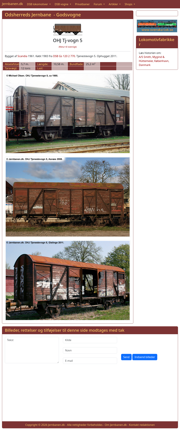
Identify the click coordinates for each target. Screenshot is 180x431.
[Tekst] (32, 350)
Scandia (22, 56)
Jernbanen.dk (12, 4)
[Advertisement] (90, 395)
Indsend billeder (144, 357)
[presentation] (146, 343)
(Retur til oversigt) (68, 46)
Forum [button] (98, 4)
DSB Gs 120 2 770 (64, 56)
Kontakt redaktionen (142, 425)
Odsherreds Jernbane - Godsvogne (43, 15)
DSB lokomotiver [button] (38, 4)
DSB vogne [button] (62, 4)
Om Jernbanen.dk (116, 425)
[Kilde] (90, 340)
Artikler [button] (114, 4)
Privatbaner (82, 4)
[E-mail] (90, 361)
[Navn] (90, 350)
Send (126, 357)
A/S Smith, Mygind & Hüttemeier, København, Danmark (154, 61)
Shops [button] (129, 4)
